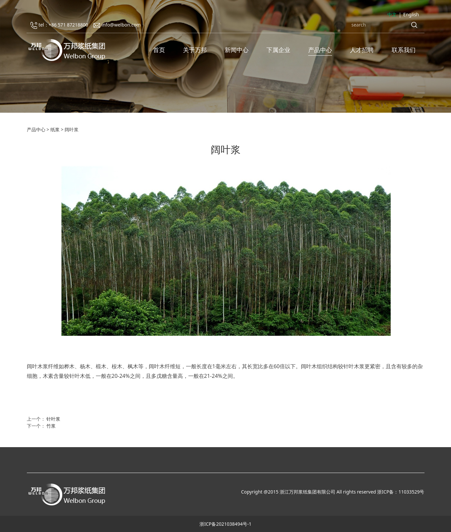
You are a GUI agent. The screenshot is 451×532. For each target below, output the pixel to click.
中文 (392, 14)
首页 (159, 50)
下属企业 (278, 50)
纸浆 (55, 129)
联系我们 (404, 50)
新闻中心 (237, 50)
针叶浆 (53, 419)
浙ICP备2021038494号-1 (225, 524)
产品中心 (320, 50)
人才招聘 (362, 50)
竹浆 (51, 426)
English (411, 14)
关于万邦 (195, 50)
